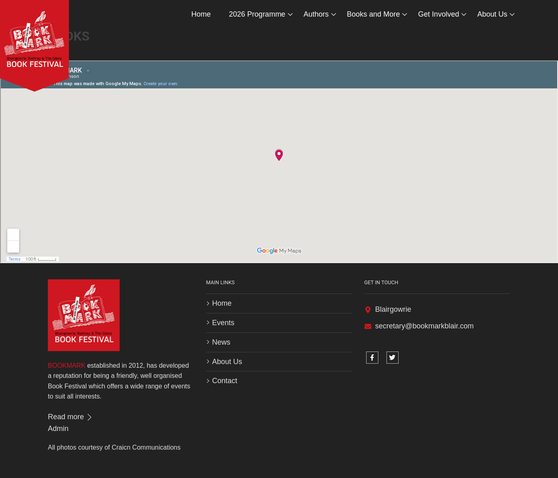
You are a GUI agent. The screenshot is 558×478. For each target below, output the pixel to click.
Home (201, 14)
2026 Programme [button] (257, 14)
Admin (58, 428)
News (221, 342)
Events (223, 323)
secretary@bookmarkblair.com (424, 326)
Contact (224, 381)
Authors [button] (315, 14)
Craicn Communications (146, 447)
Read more (70, 417)
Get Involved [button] (438, 14)
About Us (227, 362)
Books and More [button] (373, 14)
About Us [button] (492, 14)
